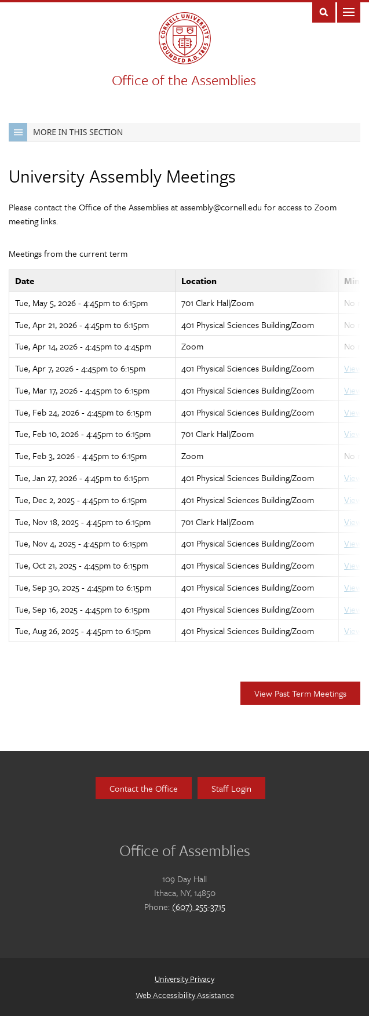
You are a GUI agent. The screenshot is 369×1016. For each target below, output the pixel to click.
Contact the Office (143, 788)
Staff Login (231, 788)
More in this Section (66, 132)
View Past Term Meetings (300, 693)
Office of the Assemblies (184, 80)
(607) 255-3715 (198, 906)
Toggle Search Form (323, 11)
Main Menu (348, 11)
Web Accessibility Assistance (185, 995)
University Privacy (184, 979)
